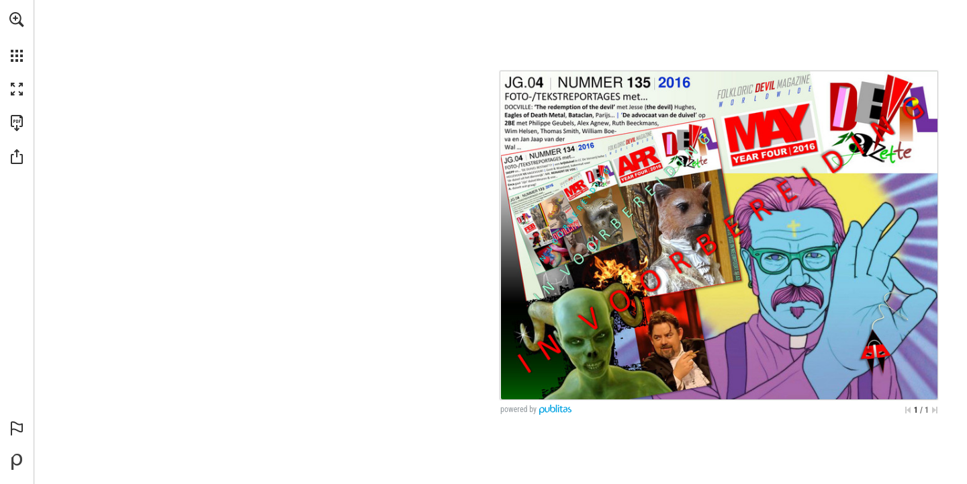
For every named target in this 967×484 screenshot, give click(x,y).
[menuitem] (17, 37)
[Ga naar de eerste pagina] (908, 410)
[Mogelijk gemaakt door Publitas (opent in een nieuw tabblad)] (17, 462)
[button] (17, 19)
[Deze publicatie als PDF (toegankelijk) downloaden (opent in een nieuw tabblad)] (17, 123)
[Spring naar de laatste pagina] (934, 410)
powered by (518, 409)
